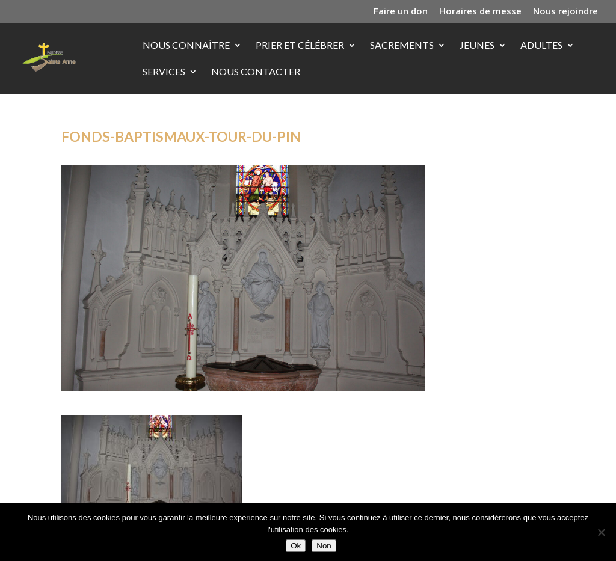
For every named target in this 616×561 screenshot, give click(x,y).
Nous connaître (186, 46)
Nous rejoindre (565, 12)
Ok (296, 545)
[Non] (601, 532)
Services (164, 72)
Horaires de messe (480, 12)
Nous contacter (255, 72)
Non (323, 545)
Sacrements (402, 46)
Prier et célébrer (300, 46)
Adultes (541, 46)
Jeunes (477, 46)
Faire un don (401, 12)
